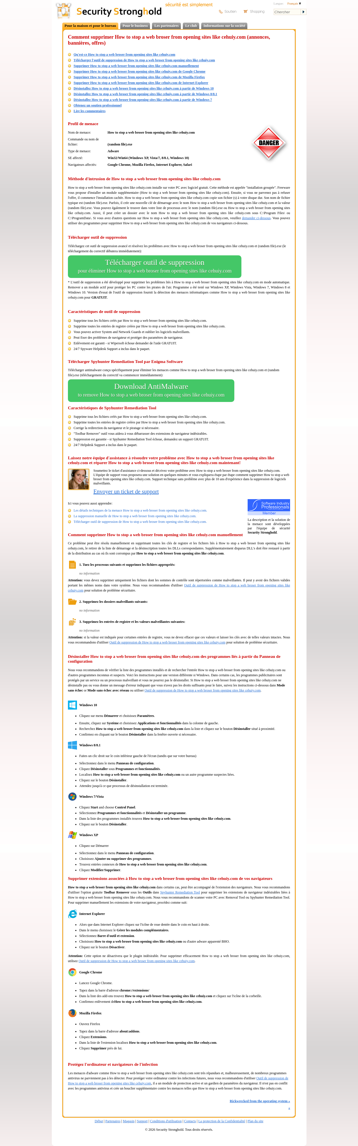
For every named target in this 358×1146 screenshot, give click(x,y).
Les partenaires (166, 25)
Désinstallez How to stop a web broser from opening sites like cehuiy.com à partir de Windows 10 (144, 88)
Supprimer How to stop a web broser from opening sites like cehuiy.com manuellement (136, 66)
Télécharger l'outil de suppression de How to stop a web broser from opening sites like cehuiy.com (144, 60)
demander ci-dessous (256, 218)
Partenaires (112, 1121)
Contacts (190, 1121)
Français (294, 3)
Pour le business (135, 25)
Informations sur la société (224, 25)
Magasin (128, 1121)
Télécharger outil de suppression (154, 266)
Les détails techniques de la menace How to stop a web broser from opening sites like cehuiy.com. (140, 510)
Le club (191, 25)
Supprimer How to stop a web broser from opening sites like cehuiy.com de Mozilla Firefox (139, 77)
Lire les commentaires (90, 111)
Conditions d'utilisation (166, 1121)
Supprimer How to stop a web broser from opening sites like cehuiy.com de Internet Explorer (141, 83)
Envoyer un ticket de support (126, 491)
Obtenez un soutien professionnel (97, 105)
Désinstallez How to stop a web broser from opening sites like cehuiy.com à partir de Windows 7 (143, 100)
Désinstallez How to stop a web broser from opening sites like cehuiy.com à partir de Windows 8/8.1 (145, 94)
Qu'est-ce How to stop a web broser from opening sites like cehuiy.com (124, 54)
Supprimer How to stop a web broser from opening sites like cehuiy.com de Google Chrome (139, 71)
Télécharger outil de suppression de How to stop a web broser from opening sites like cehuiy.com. (140, 522)
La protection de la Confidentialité (221, 1121)
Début (99, 1121)
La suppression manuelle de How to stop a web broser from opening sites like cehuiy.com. (135, 516)
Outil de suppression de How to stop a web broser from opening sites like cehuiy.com (167, 642)
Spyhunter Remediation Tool (180, 892)
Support (142, 1121)
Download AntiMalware (151, 390)
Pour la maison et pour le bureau (90, 25)
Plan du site (255, 1121)
